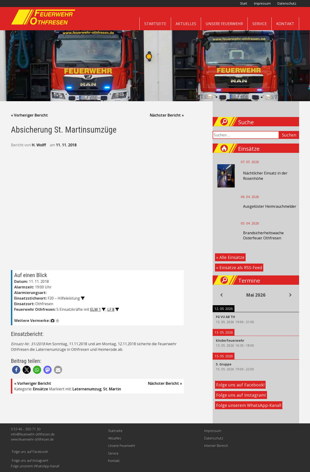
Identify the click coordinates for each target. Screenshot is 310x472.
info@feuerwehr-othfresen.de (33, 434)
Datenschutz (286, 3)
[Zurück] (221, 295)
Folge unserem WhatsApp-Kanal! (248, 405)
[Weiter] (290, 295)
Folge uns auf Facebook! (240, 385)
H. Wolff (39, 144)
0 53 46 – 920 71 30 (25, 429)
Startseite (155, 23)
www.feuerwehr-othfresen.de (32, 439)
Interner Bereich (216, 445)
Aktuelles (186, 23)
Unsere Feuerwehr (224, 23)
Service (259, 23)
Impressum (262, 3)
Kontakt (285, 23)
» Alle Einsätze (230, 257)
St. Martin (112, 389)
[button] (16, 370)
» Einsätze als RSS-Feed (239, 267)
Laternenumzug (87, 389)
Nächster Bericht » (167, 115)
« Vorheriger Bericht (29, 115)
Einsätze (40, 389)
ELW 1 (95, 309)
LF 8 (110, 309)
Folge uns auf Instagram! (241, 395)
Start (243, 3)
